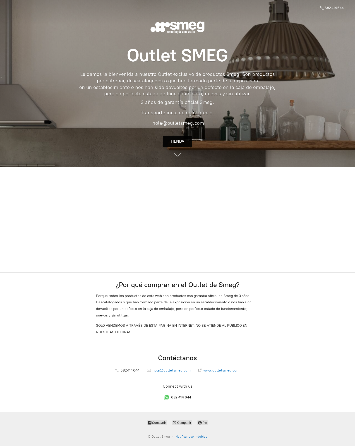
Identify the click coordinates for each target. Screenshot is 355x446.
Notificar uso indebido (191, 437)
